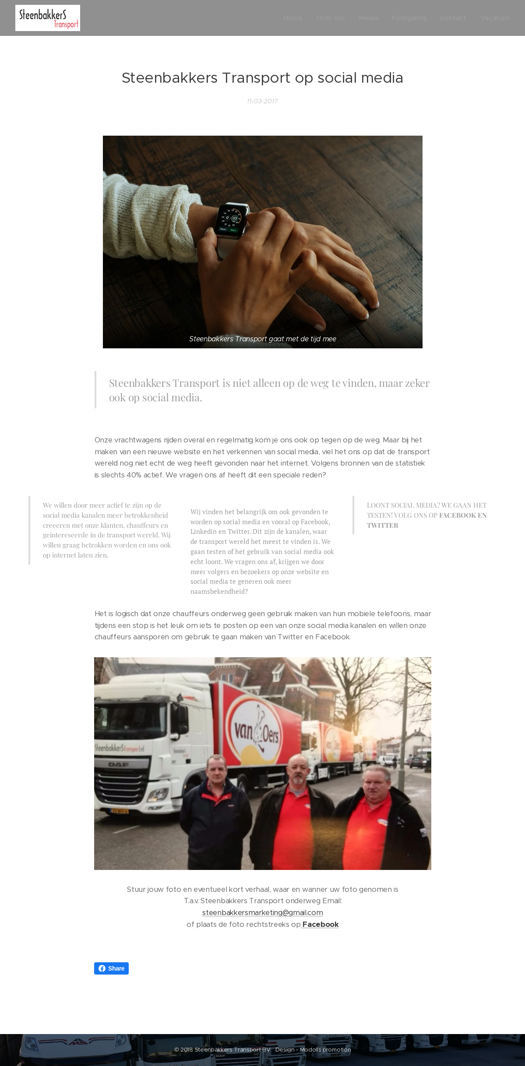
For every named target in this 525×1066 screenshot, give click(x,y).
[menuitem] (289, 18)
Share (111, 968)
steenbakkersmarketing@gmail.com (262, 912)
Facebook (320, 924)
